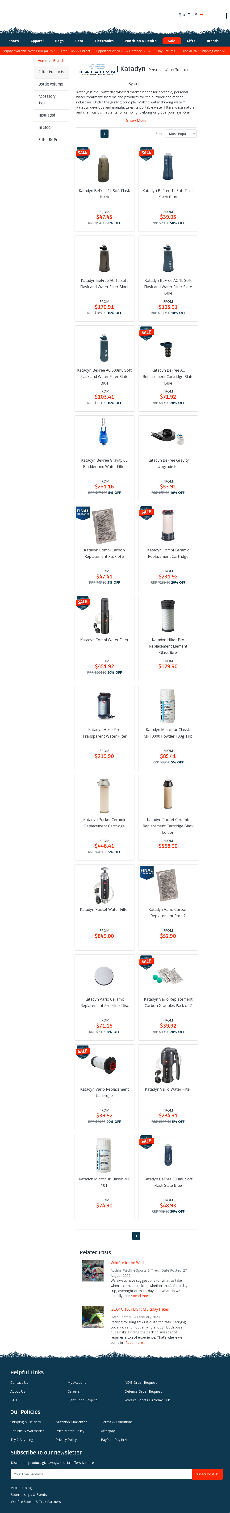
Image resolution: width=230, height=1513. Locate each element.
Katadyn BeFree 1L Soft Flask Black (104, 191)
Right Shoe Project (82, 1397)
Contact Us (19, 1380)
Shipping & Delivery (25, 1419)
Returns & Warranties (27, 1428)
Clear (46, 183)
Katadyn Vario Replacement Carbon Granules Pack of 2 (168, 1000)
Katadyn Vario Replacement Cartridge (104, 1090)
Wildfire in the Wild (127, 1260)
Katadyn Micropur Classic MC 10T (104, 1179)
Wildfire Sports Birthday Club (147, 1397)
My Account (76, 1380)
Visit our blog (21, 1485)
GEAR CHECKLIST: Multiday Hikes (140, 1306)
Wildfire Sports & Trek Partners (36, 1499)
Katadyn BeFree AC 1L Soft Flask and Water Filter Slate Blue (168, 284)
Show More (136, 117)
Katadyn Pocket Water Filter (104, 907)
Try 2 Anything (21, 1437)
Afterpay (108, 1428)
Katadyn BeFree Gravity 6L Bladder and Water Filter (104, 461)
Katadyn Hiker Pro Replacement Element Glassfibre (168, 644)
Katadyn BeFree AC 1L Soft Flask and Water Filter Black (104, 281)
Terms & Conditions (117, 1419)
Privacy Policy (66, 1437)
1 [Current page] (104, 131)
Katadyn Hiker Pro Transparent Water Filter (104, 730)
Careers (73, 1389)
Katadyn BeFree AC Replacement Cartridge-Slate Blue (168, 374)
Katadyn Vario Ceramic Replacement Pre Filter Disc (104, 1000)
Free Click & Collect (85, 48)
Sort (159, 131)
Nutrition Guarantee (71, 1419)
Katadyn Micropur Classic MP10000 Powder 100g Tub (168, 730)
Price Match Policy (70, 1428)
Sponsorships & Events (29, 1492)
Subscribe (207, 1472)
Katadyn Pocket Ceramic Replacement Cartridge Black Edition (168, 823)
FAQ (13, 1397)
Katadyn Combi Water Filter (104, 637)
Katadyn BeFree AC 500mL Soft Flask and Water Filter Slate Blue (104, 374)
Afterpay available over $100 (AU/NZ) (36, 48)
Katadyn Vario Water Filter (168, 1086)
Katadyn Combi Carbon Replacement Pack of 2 (104, 550)
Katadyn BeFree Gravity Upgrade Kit (168, 461)
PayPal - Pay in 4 (114, 1437)
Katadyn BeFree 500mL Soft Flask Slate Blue (168, 1179)
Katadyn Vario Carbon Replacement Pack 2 (168, 910)
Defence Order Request (143, 1389)
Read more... (142, 1293)
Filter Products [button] (51, 69)
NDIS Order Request (141, 1380)
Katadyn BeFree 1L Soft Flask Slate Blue (168, 191)
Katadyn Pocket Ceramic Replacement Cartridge (104, 820)
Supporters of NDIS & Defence (128, 48)
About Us (17, 1389)
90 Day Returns (170, 48)
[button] (51, 82)
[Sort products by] (181, 131)
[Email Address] (101, 1471)
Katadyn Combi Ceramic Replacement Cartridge (168, 550)
